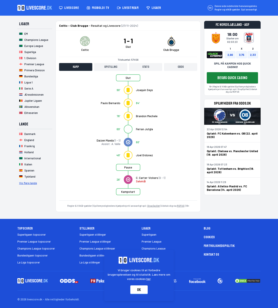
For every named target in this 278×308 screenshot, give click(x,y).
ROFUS (180, 205)
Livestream (128, 8)
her (148, 279)
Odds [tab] (181, 67)
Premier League (151, 241)
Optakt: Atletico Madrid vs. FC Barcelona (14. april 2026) (227, 188)
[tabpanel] (128, 137)
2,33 (253, 55)
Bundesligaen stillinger (93, 255)
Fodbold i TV (98, 8)
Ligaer (153, 8)
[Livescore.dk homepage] (34, 7)
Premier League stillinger (95, 241)
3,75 (241, 55)
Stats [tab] (145, 67)
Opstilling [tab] (110, 67)
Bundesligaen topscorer (32, 255)
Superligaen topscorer (31, 234)
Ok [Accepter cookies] (139, 289)
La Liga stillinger (89, 262)
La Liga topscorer (28, 262)
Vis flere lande (28, 183)
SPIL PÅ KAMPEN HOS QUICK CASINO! (232, 65)
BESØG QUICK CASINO (232, 77)
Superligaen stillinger (92, 234)
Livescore (69, 8)
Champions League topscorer (36, 248)
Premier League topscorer (34, 241)
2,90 (230, 55)
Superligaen (149, 234)
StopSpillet (153, 205)
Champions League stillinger (97, 248)
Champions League (153, 248)
